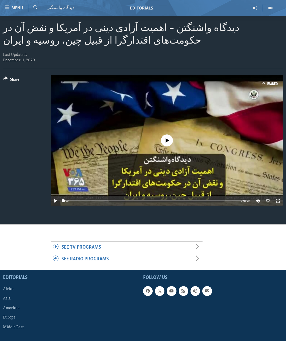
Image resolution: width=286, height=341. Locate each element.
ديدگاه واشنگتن (60, 8)
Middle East (13, 327)
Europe (9, 318)
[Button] (11, 80)
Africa (8, 289)
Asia (7, 299)
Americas (11, 308)
